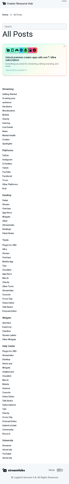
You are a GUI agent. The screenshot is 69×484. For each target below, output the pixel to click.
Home (5, 15)
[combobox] (34, 26)
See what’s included (16, 70)
